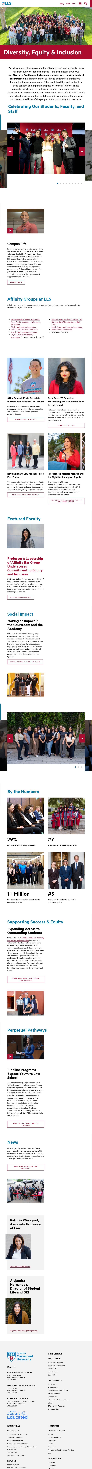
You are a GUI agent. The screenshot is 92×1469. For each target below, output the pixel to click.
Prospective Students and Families (61, 1459)
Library (50, 1412)
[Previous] (10, 151)
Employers (52, 1450)
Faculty (50, 1453)
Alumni (50, 1443)
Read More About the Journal (25, 497)
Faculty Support (54, 1402)
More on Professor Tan (20, 601)
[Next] (82, 151)
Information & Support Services (60, 1409)
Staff (50, 1462)
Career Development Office (58, 1399)
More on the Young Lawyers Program (26, 1131)
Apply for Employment (56, 1374)
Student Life (16, 282)
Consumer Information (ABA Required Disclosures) (21, 1457)
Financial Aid (53, 1406)
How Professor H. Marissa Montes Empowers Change (66, 503)
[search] (85, 3)
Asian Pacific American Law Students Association (25, 323)
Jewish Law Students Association (24, 332)
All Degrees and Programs (17, 1443)
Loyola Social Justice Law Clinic (25, 667)
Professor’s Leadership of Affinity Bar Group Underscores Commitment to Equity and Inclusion (25, 570)
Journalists (52, 1456)
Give (73, 3)
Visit (68, 3)
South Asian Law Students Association (67, 327)
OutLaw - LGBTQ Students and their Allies (66, 323)
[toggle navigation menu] (80, 3)
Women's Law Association (62, 329)
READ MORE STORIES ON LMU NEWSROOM (26, 1176)
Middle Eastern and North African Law (67, 319)
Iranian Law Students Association (24, 329)
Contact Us (52, 1384)
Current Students (54, 1446)
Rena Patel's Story (66, 427)
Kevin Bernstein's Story (26, 421)
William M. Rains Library (16, 1464)
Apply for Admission (55, 1371)
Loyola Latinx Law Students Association (22, 335)
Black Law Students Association (23, 327)
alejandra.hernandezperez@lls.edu (23, 1339)
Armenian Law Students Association (25, 319)
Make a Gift (52, 1378)
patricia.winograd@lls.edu (20, 1275)
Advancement (53, 1396)
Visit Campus (53, 1381)
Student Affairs (54, 1418)
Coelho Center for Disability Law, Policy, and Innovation (25, 946)
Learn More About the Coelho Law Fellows (25, 987)
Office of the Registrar (56, 1415)
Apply (62, 3)
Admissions (52, 1393)
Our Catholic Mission (15, 1450)
